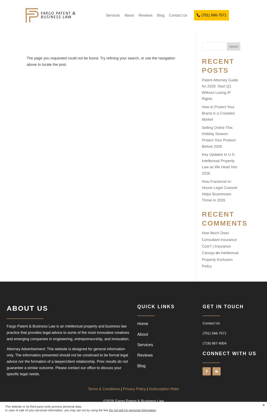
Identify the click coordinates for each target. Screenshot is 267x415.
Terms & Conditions (104, 389)
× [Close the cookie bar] (263, 405)
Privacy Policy (134, 389)
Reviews (145, 15)
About (129, 15)
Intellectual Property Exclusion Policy (220, 259)
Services (113, 15)
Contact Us (178, 15)
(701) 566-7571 (214, 15)
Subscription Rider (164, 389)
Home (142, 323)
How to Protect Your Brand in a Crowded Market (218, 113)
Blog (160, 15)
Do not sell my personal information (132, 410)
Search (233, 46)
